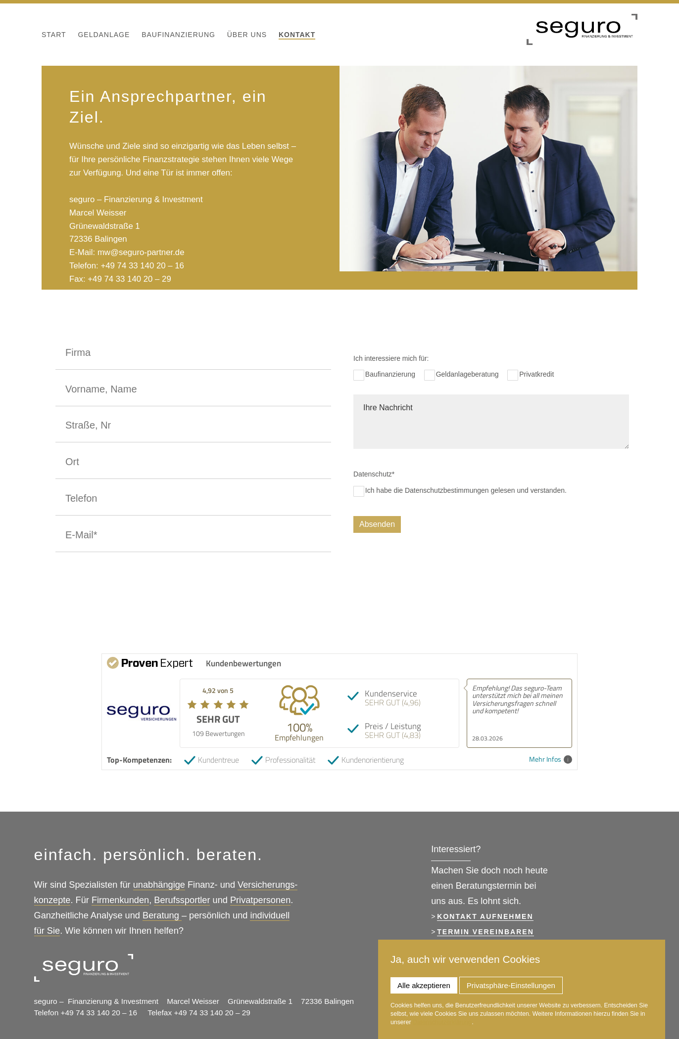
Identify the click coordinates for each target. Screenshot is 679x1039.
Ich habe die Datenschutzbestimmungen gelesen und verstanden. (466, 490)
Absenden (377, 524)
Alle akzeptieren (423, 985)
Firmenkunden (120, 900)
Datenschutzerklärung (442, 1022)
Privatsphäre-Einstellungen (511, 985)
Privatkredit (536, 374)
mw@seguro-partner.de (141, 252)
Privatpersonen (260, 900)
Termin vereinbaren (485, 932)
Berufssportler (182, 900)
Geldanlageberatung (467, 374)
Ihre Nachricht (491, 421)
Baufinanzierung (390, 374)
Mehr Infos (550, 759)
